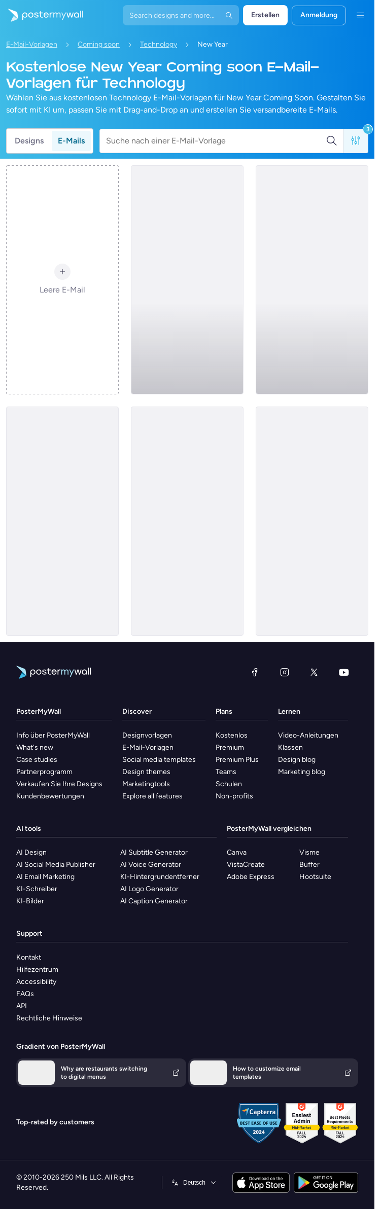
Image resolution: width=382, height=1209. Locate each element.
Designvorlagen (147, 735)
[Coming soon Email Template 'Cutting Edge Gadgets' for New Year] (62, 521)
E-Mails (71, 140)
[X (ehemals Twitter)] (314, 672)
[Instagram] (284, 672)
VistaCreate (246, 864)
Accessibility (36, 981)
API (21, 1006)
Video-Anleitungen (308, 735)
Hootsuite (315, 876)
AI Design (31, 852)
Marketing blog (301, 771)
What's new (34, 747)
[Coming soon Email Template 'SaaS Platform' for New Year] (312, 521)
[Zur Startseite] (41, 15)
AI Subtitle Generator (154, 852)
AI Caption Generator (154, 901)
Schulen (229, 784)
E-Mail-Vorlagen (31, 44)
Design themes (146, 771)
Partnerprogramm (44, 771)
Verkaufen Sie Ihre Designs (59, 784)
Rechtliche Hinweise (49, 1018)
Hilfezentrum (37, 969)
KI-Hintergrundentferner (159, 876)
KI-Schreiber (36, 889)
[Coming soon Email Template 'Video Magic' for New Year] (187, 279)
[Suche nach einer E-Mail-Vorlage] (216, 141)
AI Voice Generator (150, 864)
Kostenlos (232, 735)
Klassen (290, 747)
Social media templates (159, 759)
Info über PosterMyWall (53, 735)
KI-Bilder (30, 901)
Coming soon (99, 44)
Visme (309, 852)
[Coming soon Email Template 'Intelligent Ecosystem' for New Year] (312, 279)
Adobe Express (250, 876)
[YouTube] (344, 672)
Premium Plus (237, 759)
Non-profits (234, 796)
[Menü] (360, 15)
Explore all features (152, 796)
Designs (29, 140)
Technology (158, 44)
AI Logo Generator (149, 889)
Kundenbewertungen (50, 796)
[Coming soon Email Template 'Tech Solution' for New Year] (187, 521)
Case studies (36, 759)
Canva (237, 852)
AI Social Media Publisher (55, 864)
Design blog (297, 759)
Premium (230, 747)
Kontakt (28, 957)
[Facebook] (255, 672)
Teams (226, 771)
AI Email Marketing (45, 876)
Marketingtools (146, 784)
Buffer (309, 864)
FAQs (25, 994)
